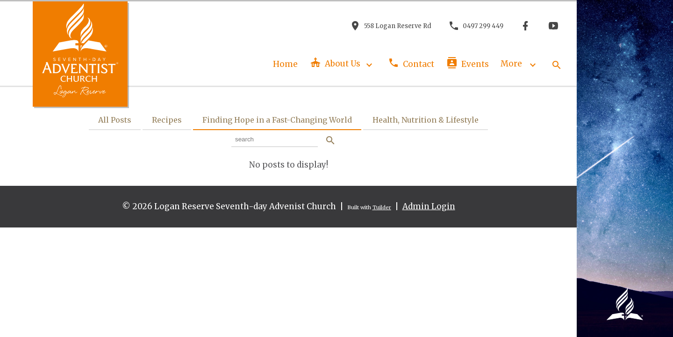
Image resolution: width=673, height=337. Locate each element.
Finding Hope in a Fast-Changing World (277, 120)
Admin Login (428, 206)
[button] (556, 64)
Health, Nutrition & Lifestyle (425, 120)
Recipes (167, 120)
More (520, 64)
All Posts (114, 120)
